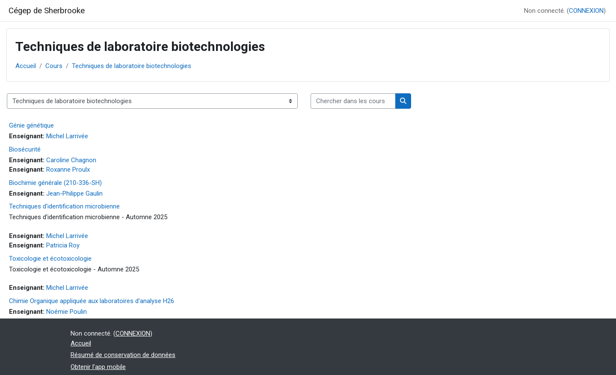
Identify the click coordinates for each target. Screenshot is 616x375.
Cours (53, 66)
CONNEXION (586, 11)
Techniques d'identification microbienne (64, 206)
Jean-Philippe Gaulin (74, 193)
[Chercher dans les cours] (353, 101)
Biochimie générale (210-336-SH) (55, 183)
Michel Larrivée (67, 136)
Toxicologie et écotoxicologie (50, 258)
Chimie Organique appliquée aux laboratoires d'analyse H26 (91, 301)
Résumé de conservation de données (123, 355)
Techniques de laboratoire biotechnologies (131, 66)
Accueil (25, 66)
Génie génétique (31, 125)
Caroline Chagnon (71, 160)
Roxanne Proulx (68, 169)
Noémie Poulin (66, 311)
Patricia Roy (63, 245)
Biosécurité (25, 149)
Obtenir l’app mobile (98, 367)
